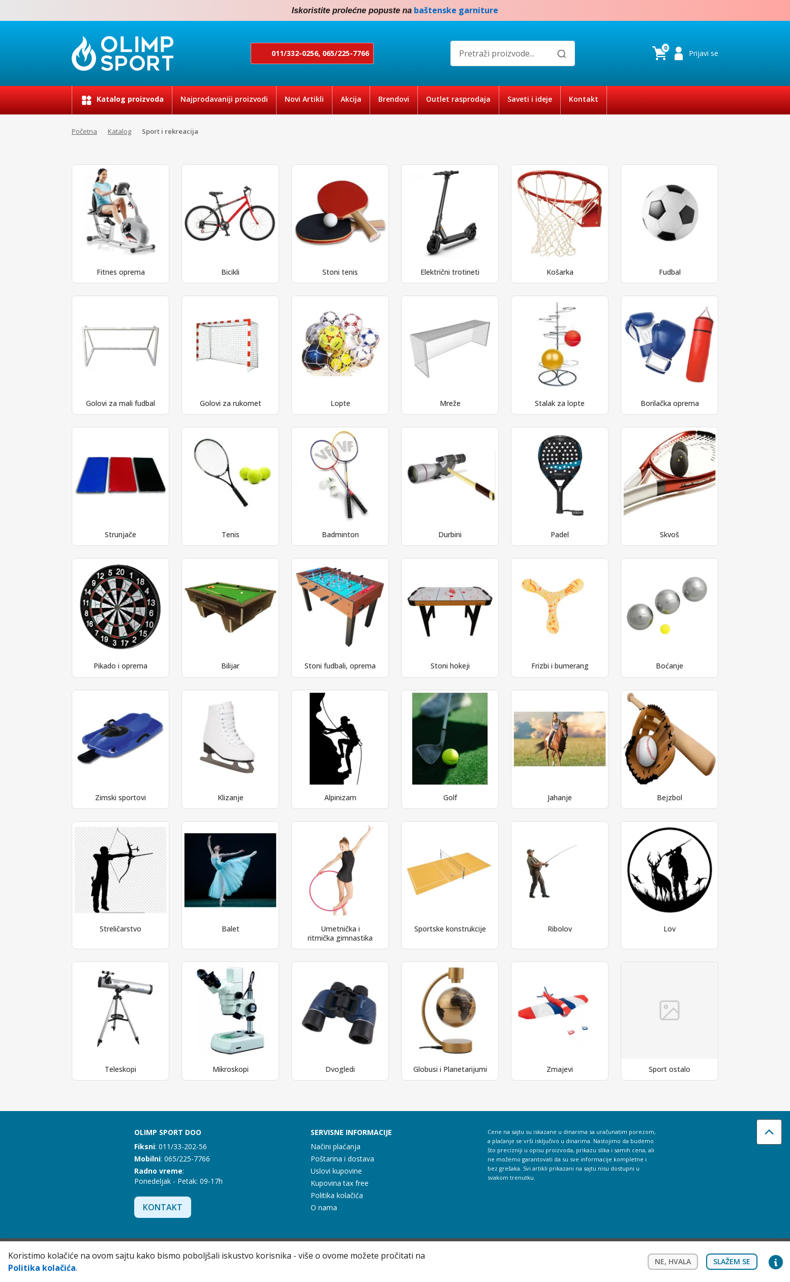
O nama (324, 1207)
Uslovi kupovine (336, 1171)
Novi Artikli (304, 99)
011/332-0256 (294, 53)
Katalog (119, 131)
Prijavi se (703, 53)
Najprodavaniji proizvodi (224, 99)
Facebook (692, 11)
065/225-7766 (345, 53)
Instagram (712, 11)
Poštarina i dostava (342, 1158)
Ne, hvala (673, 1261)
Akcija (351, 99)
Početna (84, 131)
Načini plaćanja (335, 1146)
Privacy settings (776, 1262)
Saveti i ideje (529, 99)
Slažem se (731, 1261)
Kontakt (583, 99)
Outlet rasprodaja (458, 99)
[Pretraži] (562, 54)
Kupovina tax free (340, 1183)
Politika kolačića (337, 1195)
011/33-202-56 (183, 1146)
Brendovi (393, 99)
